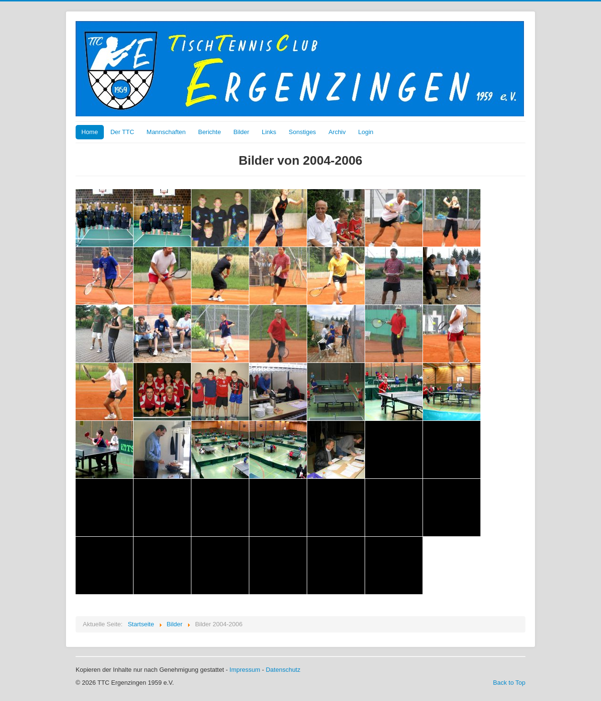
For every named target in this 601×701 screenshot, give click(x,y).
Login (366, 132)
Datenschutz (283, 669)
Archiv (336, 132)
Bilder (241, 132)
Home (89, 132)
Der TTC (122, 132)
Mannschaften (166, 132)
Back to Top (509, 682)
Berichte (209, 132)
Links (269, 132)
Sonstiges (302, 132)
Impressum (245, 669)
